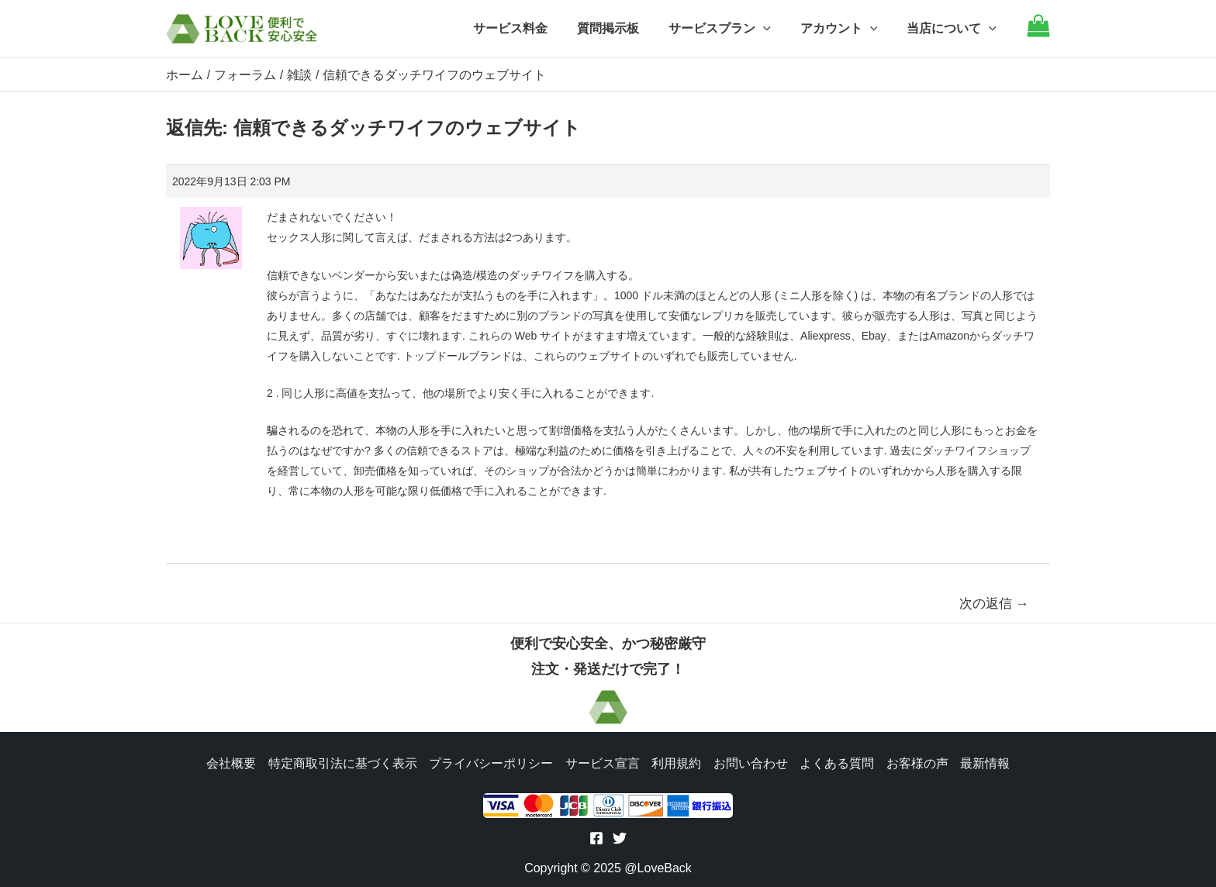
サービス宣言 (602, 761)
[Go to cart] (1038, 33)
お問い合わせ (750, 761)
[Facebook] (596, 838)
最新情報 (986, 761)
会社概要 (229, 761)
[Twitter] (620, 838)
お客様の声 (918, 761)
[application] (774, 29)
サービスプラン (731, 29)
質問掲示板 (624, 28)
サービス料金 (531, 28)
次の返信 (994, 602)
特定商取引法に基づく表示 (341, 761)
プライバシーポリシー (490, 761)
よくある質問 (837, 761)
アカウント (846, 29)
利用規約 (676, 761)
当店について (954, 29)
